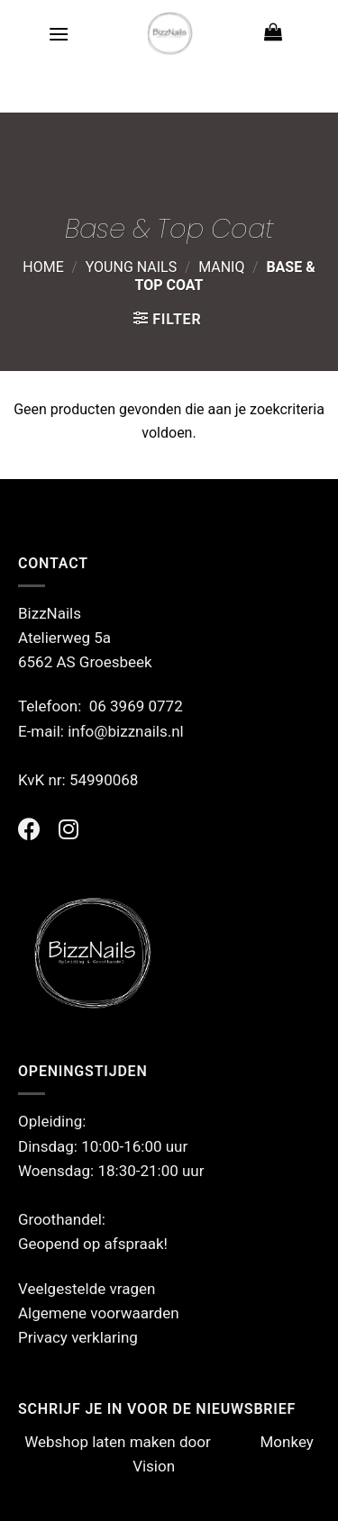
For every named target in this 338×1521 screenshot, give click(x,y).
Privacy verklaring (78, 1337)
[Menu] (58, 34)
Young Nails (132, 267)
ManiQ (221, 267)
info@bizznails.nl (127, 731)
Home (43, 267)
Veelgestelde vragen (86, 1289)
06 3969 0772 (136, 706)
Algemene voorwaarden (98, 1313)
